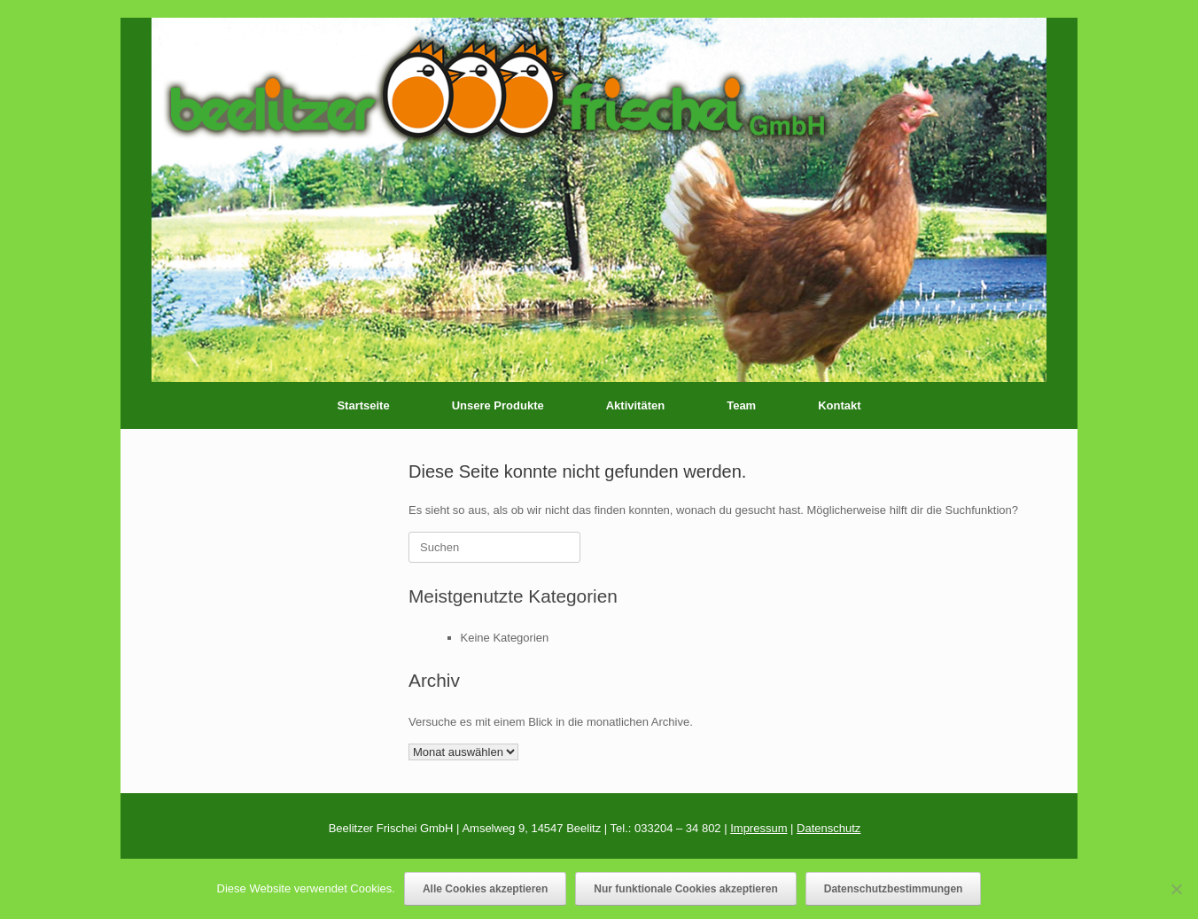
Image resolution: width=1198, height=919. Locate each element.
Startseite (363, 405)
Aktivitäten (635, 405)
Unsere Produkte (498, 405)
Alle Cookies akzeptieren (485, 889)
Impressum (758, 828)
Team (741, 405)
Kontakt (839, 405)
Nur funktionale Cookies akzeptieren (685, 889)
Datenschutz (828, 828)
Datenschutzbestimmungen (893, 889)
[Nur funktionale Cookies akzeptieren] (1176, 889)
